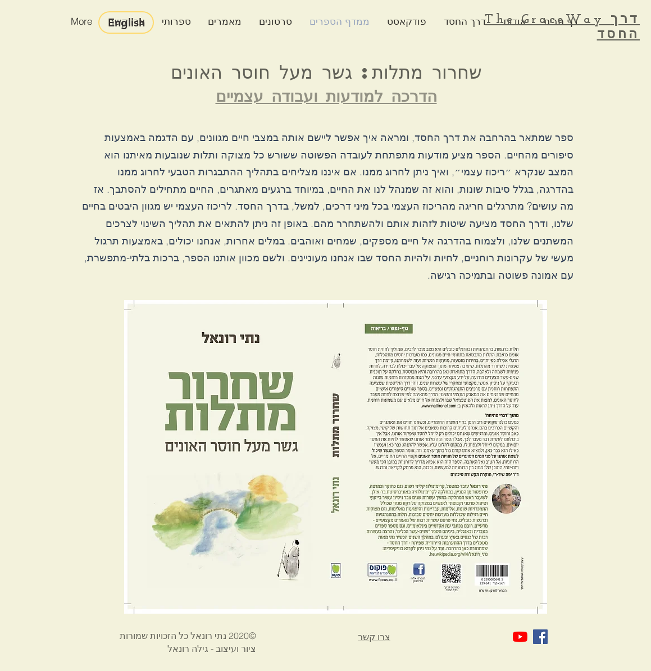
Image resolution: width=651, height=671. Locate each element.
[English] (126, 22)
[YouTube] (520, 636)
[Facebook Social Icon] (540, 636)
